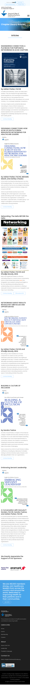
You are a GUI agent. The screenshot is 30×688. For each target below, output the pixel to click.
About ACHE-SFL (5, 645)
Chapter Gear (21, 4)
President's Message (6, 651)
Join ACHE (20, 2)
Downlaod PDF (20, 293)
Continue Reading (7, 119)
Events (3, 631)
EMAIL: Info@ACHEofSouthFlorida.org (10, 659)
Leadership (4, 648)
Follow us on (11, 2)
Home (2, 628)
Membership (4, 634)
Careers (3, 637)
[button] (28, 15)
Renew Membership (10, 4)
